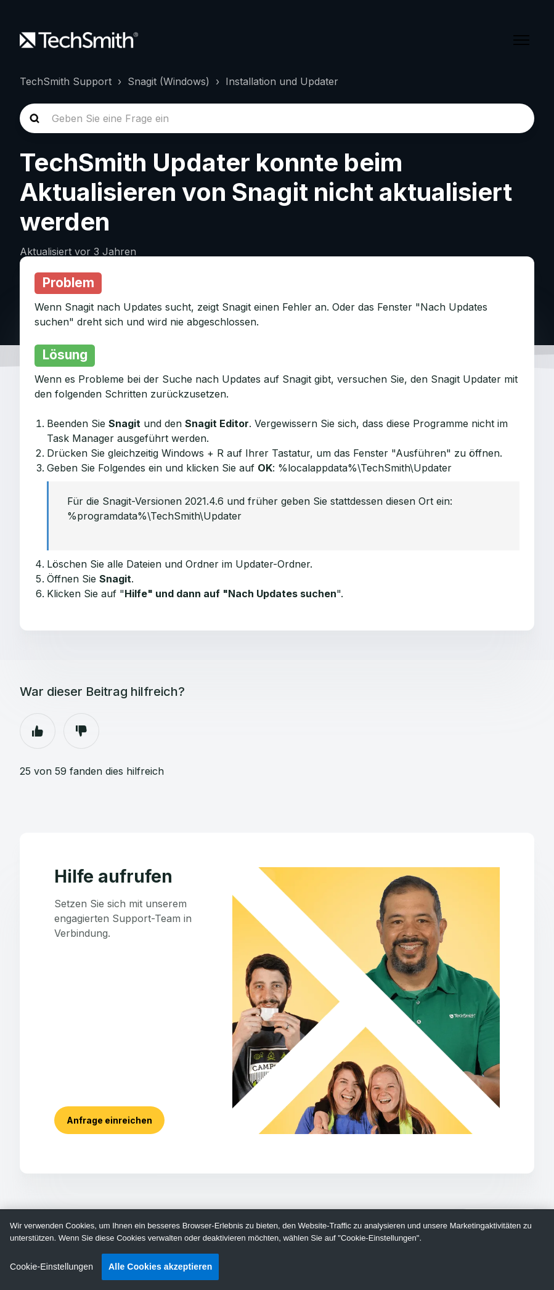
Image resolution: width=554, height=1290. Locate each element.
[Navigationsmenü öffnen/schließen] (521, 40)
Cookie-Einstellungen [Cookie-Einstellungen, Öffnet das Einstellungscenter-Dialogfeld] (51, 1267)
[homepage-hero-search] (277, 118)
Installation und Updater (282, 81)
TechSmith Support (66, 81)
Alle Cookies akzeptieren (160, 1267)
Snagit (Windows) (169, 81)
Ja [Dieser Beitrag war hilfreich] (37, 731)
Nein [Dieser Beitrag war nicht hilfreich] (81, 731)
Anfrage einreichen (109, 1120)
